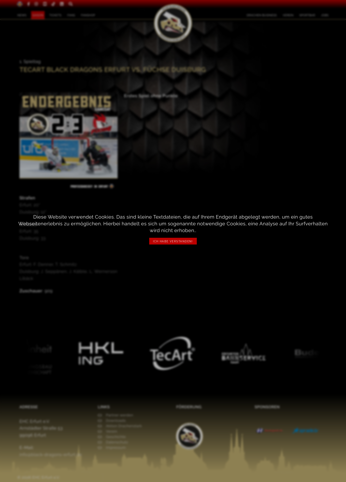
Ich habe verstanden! (173, 241)
